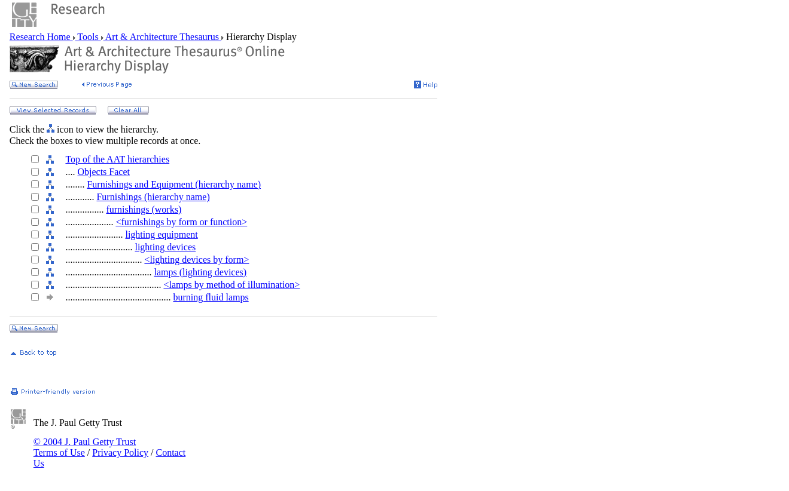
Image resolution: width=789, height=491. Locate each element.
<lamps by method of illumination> (231, 285)
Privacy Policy (120, 452)
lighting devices (165, 247)
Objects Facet (103, 172)
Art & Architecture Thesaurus (162, 37)
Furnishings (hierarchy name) (152, 197)
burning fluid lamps (210, 297)
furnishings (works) (143, 209)
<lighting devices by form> (196, 259)
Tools (88, 37)
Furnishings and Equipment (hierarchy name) (174, 184)
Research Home (41, 37)
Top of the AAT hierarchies (117, 159)
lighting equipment (161, 234)
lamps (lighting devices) (200, 272)
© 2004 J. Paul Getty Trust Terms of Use (84, 447)
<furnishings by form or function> (181, 222)
